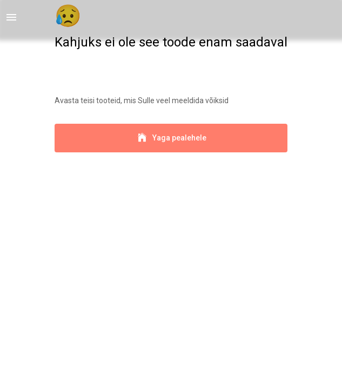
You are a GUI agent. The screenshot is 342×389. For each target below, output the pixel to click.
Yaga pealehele (171, 138)
